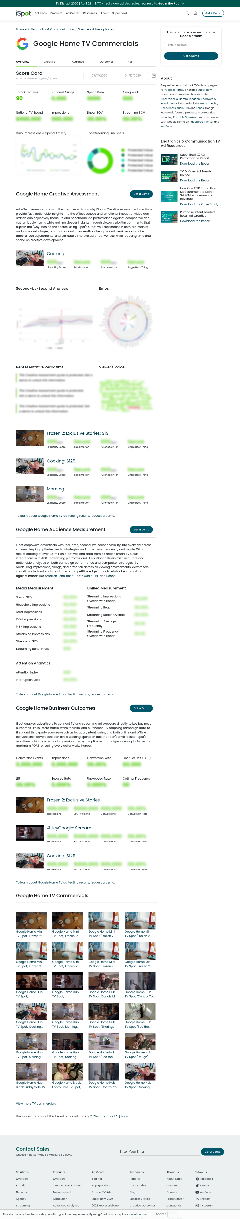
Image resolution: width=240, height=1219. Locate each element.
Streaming (23, 1205)
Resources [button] (90, 13)
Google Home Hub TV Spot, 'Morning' (29, 1054)
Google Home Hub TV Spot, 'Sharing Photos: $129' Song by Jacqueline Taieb (103, 1024)
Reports (135, 1179)
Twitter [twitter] (201, 1185)
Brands (20, 1185)
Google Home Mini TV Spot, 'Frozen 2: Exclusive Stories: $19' (31, 934)
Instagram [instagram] (204, 1205)
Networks (22, 1192)
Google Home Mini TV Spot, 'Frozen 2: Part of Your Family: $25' (102, 934)
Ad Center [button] (73, 13)
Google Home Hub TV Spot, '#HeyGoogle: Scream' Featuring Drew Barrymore (65, 994)
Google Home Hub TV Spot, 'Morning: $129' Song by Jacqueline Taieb (65, 1024)
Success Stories (140, 1199)
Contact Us (173, 1205)
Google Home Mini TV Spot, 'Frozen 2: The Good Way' (101, 964)
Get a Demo (141, 194)
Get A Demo (213, 13)
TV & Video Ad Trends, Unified (196, 173)
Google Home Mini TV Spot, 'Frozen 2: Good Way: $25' (29, 964)
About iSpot (174, 1179)
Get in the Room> (171, 4)
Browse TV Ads (101, 1192)
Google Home (174, 90)
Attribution (60, 1199)
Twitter (209, 122)
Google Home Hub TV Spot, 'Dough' (138, 1054)
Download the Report (195, 164)
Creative (49, 62)
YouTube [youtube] (202, 1192)
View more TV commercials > (37, 1104)
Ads (130, 62)
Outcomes (107, 62)
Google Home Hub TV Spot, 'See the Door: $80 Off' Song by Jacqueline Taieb (139, 1024)
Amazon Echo (55, 576)
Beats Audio (83, 576)
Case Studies (138, 1185)
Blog (132, 1192)
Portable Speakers (185, 117)
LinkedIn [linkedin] (202, 1199)
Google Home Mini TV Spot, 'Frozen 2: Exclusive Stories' (65, 934)
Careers (171, 1192)
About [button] (105, 13)
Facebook (196, 122)
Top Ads (97, 1179)
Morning (55, 489)
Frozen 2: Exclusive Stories (73, 800)
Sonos (110, 576)
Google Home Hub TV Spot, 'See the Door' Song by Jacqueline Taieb (101, 1054)
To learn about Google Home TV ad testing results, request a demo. (65, 516)
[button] (119, 75)
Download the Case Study (199, 204)
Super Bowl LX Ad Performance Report (194, 156)
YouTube (166, 126)
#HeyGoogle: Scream (69, 828)
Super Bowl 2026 (102, 1199)
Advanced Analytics (66, 1205)
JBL (96, 576)
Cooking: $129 (61, 461)
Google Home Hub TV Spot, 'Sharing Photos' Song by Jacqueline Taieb (65, 1054)
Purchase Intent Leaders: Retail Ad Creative (198, 214)
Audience (78, 62)
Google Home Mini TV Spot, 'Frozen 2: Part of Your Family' (138, 964)
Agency (21, 1199)
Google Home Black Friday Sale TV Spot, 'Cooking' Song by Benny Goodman (66, 1085)
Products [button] (56, 13)
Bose (69, 576)
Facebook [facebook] (203, 1179)
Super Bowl (205, 90)
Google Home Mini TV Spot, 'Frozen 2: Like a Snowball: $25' (139, 934)
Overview (22, 62)
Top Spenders (101, 1185)
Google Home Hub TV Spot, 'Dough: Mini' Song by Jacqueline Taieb (103, 994)
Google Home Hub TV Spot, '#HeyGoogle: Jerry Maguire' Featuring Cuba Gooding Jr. (30, 994)
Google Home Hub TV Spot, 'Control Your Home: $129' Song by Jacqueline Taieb (140, 994)
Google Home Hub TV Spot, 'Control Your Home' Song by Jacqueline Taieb (103, 1085)
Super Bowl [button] (119, 13)
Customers (173, 1185)
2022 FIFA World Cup (105, 1205)
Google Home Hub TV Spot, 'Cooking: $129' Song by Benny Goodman (30, 1024)
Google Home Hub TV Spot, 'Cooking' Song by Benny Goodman (138, 1085)
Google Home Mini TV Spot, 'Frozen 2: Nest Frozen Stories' (66, 964)
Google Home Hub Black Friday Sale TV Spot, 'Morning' (30, 1085)
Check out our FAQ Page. (111, 1116)
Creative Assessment (67, 1185)
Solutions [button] (41, 13)
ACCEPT (161, 1214)
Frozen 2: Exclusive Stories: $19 (77, 433)
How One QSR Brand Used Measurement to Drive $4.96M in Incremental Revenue (199, 193)
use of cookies (138, 1214)
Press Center (175, 1199)
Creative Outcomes (143, 1205)
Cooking (55, 254)
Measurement (62, 1192)
